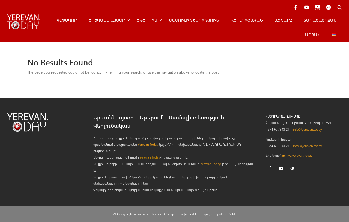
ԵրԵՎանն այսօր (107, 20)
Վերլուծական (247, 20)
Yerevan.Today (148, 144)
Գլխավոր (67, 20)
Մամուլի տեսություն (194, 20)
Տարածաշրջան (319, 20)
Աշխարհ (283, 20)
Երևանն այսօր (113, 118)
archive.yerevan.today (296, 155)
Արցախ (313, 34)
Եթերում (147, 20)
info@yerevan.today (307, 129)
